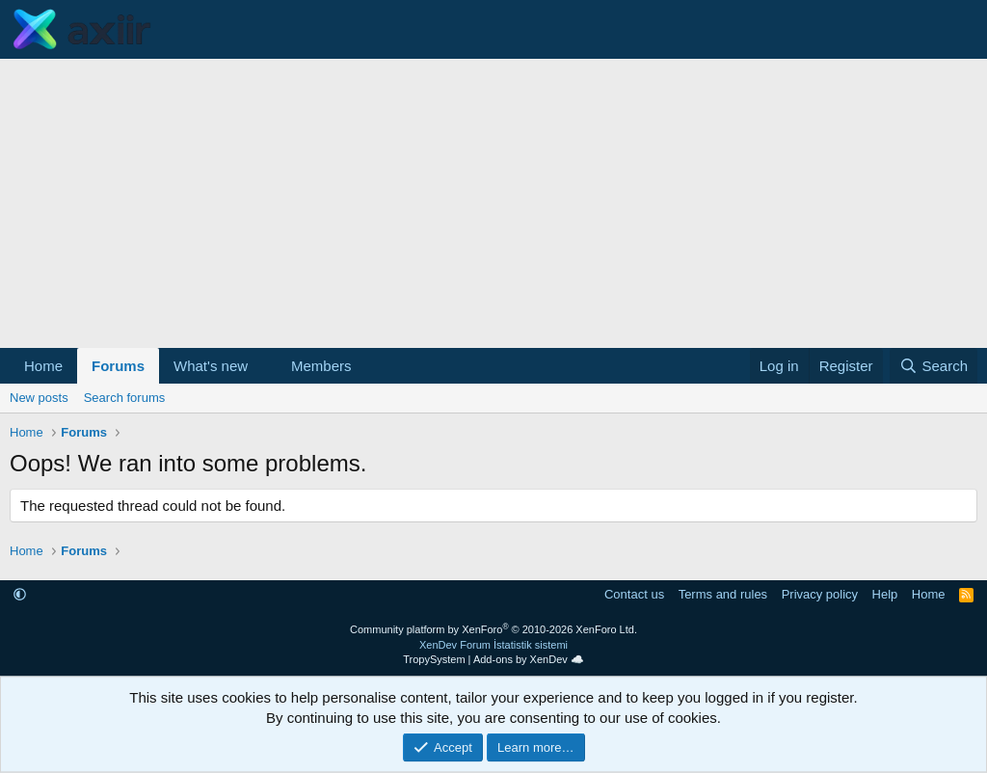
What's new (210, 366)
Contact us (634, 594)
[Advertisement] (493, 203)
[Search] (933, 366)
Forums (118, 366)
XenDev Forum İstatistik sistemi (493, 645)
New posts (39, 397)
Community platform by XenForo (493, 629)
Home (43, 366)
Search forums (125, 397)
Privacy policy (820, 594)
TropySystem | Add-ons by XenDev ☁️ (493, 659)
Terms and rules (723, 594)
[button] (263, 366)
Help (885, 594)
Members (321, 366)
